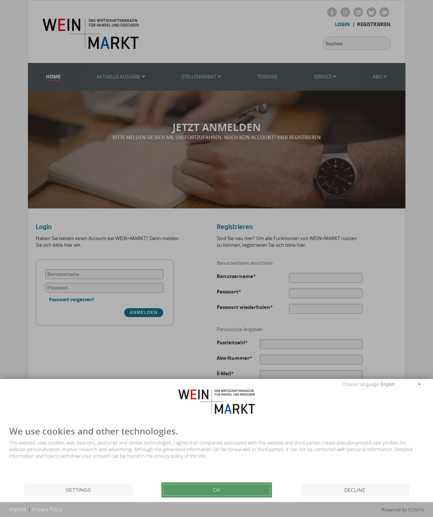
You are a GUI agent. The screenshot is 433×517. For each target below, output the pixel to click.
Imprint (17, 509)
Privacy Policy (47, 509)
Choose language (360, 384)
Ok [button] (216, 489)
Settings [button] (78, 490)
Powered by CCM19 (403, 509)
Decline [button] (354, 489)
